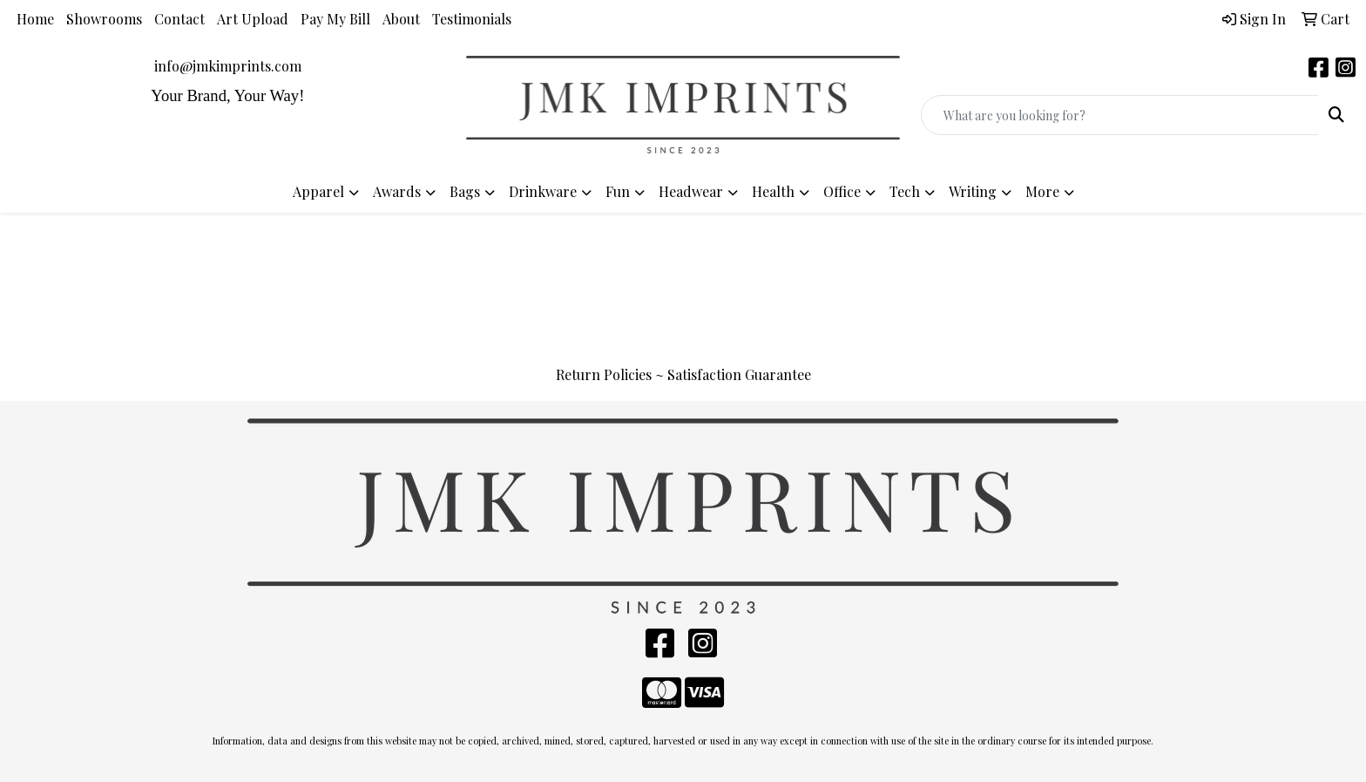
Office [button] (842, 191)
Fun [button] (617, 191)
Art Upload (252, 19)
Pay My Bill (335, 19)
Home (35, 19)
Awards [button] (397, 191)
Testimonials (471, 19)
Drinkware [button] (543, 191)
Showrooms (104, 19)
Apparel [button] (318, 191)
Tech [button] (904, 191)
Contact (179, 19)
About (401, 19)
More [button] (1042, 191)
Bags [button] (465, 191)
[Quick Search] (1120, 115)
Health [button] (773, 191)
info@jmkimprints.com (227, 66)
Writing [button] (973, 191)
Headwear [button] (691, 191)
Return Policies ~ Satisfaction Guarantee (683, 374)
